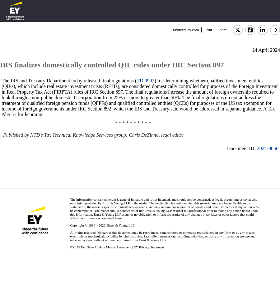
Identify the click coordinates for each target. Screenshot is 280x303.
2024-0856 (267, 148)
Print (208, 29)
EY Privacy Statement (149, 247)
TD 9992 (145, 80)
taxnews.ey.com (186, 29)
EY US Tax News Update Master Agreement (100, 247)
